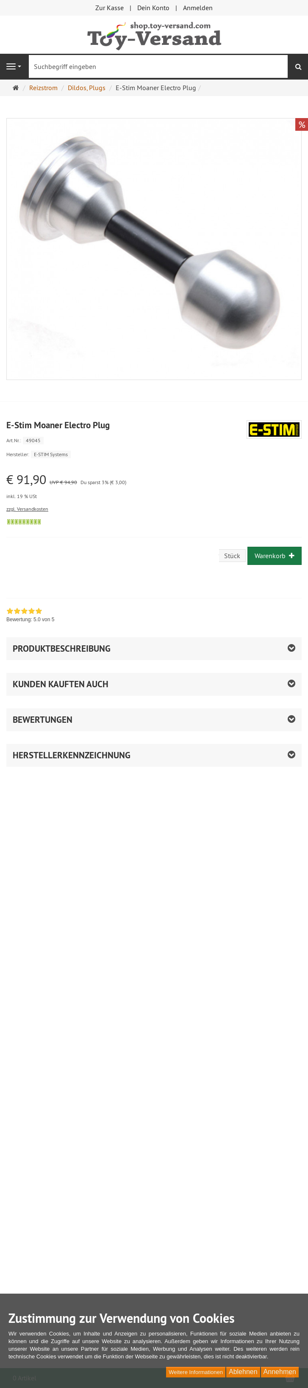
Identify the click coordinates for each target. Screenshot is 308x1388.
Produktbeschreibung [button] (62, 648)
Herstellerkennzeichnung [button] (71, 755)
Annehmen (280, 1371)
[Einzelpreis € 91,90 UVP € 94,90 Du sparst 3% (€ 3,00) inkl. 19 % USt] (154, 487)
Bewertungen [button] (42, 719)
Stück (232, 555)
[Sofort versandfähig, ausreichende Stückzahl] (24, 521)
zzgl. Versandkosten (27, 509)
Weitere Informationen (196, 1372)
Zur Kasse (109, 7)
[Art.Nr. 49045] (154, 440)
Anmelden (198, 7)
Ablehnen (243, 1371)
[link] (30, 616)
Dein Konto (153, 7)
